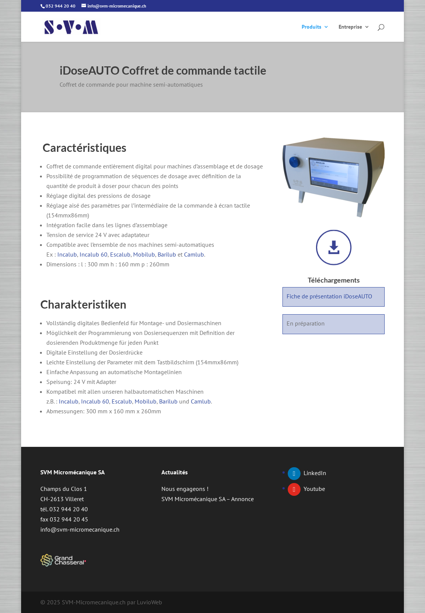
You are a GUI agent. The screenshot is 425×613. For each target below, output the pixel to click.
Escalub (120, 254)
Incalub (67, 254)
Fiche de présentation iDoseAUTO (329, 296)
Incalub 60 (93, 254)
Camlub (194, 254)
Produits (311, 27)
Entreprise (350, 27)
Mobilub (144, 254)
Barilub (167, 254)
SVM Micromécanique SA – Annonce (207, 499)
